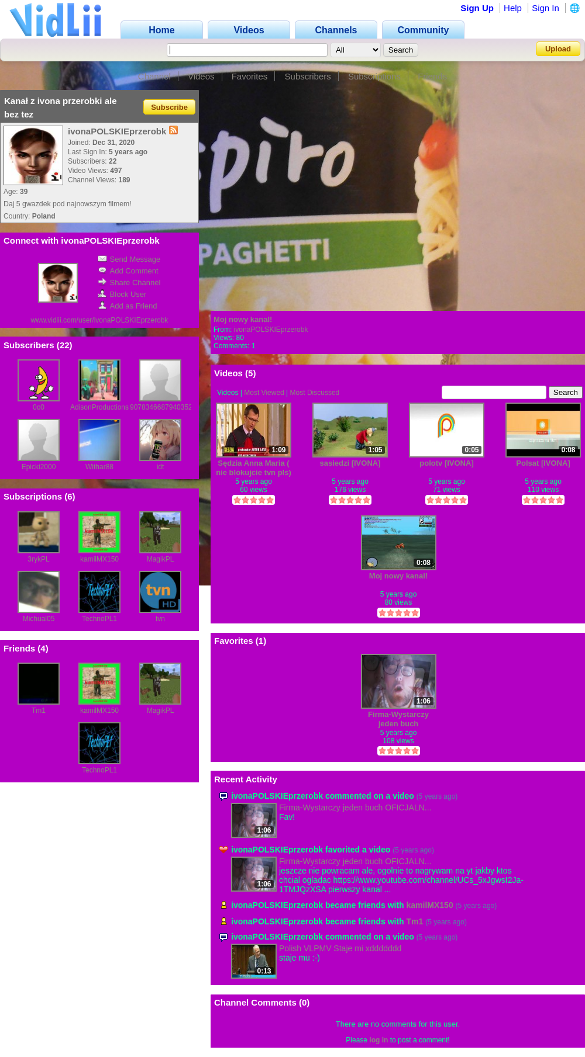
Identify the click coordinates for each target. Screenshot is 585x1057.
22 (65, 345)
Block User (122, 294)
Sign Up (477, 8)
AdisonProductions (99, 407)
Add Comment (128, 270)
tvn (160, 619)
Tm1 (39, 710)
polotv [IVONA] (446, 463)
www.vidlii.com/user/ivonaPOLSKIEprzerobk (99, 320)
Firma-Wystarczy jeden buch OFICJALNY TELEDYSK (398, 719)
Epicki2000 (39, 467)
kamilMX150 (99, 559)
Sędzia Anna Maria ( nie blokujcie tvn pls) (253, 468)
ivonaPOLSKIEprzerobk (271, 329)
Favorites (250, 76)
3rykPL (38, 559)
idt (160, 467)
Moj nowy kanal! (243, 319)
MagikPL (160, 559)
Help (513, 8)
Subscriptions (374, 76)
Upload (558, 48)
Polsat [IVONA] (543, 463)
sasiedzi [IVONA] (349, 463)
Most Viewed (264, 393)
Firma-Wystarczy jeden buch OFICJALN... (355, 807)
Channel (154, 76)
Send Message (129, 259)
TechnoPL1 (99, 619)
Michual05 (39, 619)
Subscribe (169, 106)
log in (378, 1040)
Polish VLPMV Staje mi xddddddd (340, 948)
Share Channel (129, 282)
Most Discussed (315, 393)
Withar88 (99, 467)
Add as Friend (127, 305)
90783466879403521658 (169, 407)
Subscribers (308, 76)
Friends (432, 76)
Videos (201, 76)
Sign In (545, 8)
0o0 (38, 407)
